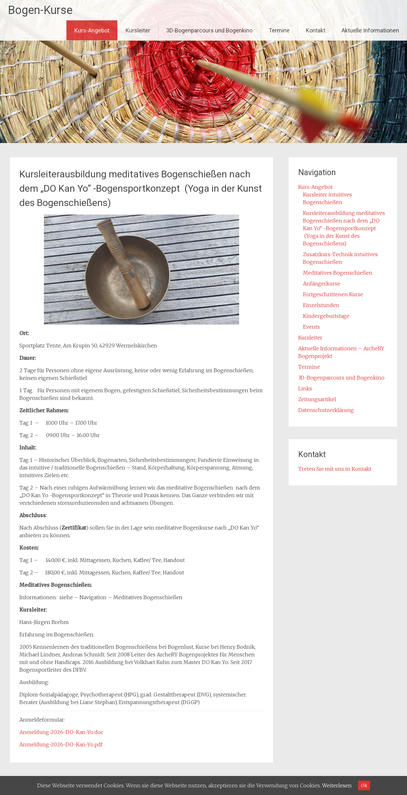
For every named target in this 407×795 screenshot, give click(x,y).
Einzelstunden (321, 305)
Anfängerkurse (321, 283)
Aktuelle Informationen (370, 30)
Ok (364, 785)
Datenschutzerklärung (326, 410)
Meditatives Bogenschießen (337, 273)
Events (311, 327)
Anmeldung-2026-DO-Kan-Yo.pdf (61, 744)
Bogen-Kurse (40, 10)
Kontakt (315, 30)
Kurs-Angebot (91, 30)
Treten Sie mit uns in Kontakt (334, 469)
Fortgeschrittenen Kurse (333, 294)
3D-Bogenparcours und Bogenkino (209, 30)
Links (305, 388)
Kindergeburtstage (326, 316)
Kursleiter (138, 30)
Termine (279, 30)
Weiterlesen (337, 785)
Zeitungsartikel (317, 399)
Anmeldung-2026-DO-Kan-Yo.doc (61, 732)
